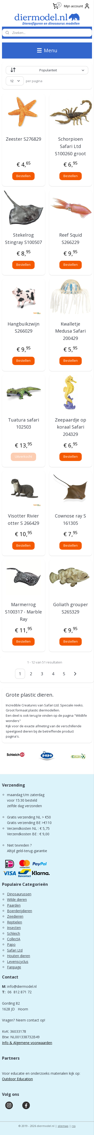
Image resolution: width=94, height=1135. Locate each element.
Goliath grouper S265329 (70, 608)
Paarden (14, 905)
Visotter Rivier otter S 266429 (23, 519)
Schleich (13, 933)
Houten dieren (18, 955)
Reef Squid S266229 (70, 238)
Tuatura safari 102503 (23, 423)
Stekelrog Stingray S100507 (23, 238)
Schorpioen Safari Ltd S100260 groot (70, 146)
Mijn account (77, 6)
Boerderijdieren (19, 910)
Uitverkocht (23, 456)
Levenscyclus (17, 961)
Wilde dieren (17, 899)
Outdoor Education (17, 1078)
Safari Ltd (15, 950)
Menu (47, 50)
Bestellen (23, 176)
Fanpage (14, 967)
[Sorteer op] (47, 70)
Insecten (14, 927)
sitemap (63, 1126)
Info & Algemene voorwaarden (27, 1042)
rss (73, 1126)
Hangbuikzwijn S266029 (23, 327)
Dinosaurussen (19, 894)
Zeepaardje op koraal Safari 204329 (70, 427)
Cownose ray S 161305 (70, 519)
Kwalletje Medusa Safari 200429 (70, 331)
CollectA (13, 939)
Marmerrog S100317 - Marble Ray (23, 611)
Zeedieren (15, 916)
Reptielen (14, 922)
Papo (11, 944)
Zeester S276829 (23, 139)
